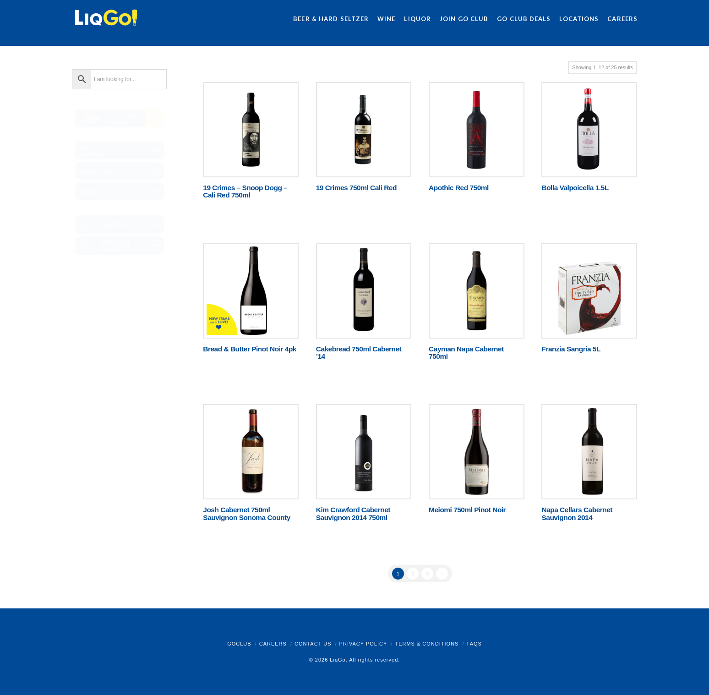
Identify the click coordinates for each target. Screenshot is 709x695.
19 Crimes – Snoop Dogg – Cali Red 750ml (245, 191)
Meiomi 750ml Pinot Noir (467, 510)
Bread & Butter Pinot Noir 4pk (249, 349)
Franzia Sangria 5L (570, 349)
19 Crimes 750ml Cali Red (356, 188)
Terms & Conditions (426, 643)
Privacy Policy (363, 643)
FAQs (474, 643)
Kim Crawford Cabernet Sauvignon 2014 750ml (353, 513)
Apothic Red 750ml (459, 188)
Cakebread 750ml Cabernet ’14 (359, 352)
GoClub (239, 643)
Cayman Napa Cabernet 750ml (466, 352)
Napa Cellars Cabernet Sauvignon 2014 (576, 513)
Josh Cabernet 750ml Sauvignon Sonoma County (246, 513)
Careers (273, 643)
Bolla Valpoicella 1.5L (574, 188)
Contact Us (313, 643)
